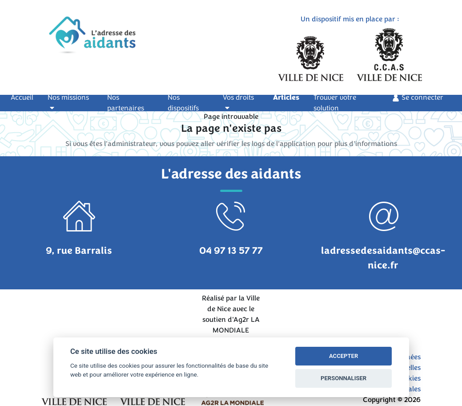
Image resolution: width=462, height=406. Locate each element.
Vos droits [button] (238, 102)
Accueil (27, 97)
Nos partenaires (125, 103)
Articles (286, 97)
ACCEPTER (343, 356)
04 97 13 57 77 (231, 250)
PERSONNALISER (343, 378)
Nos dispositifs (183, 103)
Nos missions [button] (68, 102)
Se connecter (417, 98)
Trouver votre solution (334, 103)
